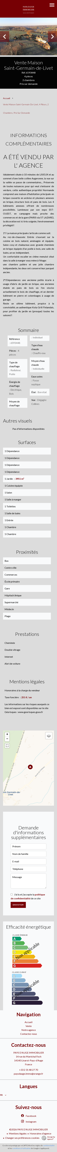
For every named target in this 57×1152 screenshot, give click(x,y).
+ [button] (7, 734)
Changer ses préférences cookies (22, 1137)
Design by (47, 1138)
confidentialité (49, 1145)
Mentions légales (18, 1133)
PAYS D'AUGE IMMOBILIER (28, 1052)
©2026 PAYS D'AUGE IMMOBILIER (28, 1129)
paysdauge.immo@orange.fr (28, 1073)
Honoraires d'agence (40, 1133)
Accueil (6, 98)
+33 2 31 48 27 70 (28, 1069)
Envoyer (18, 905)
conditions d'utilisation (21, 1148)
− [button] (7, 739)
